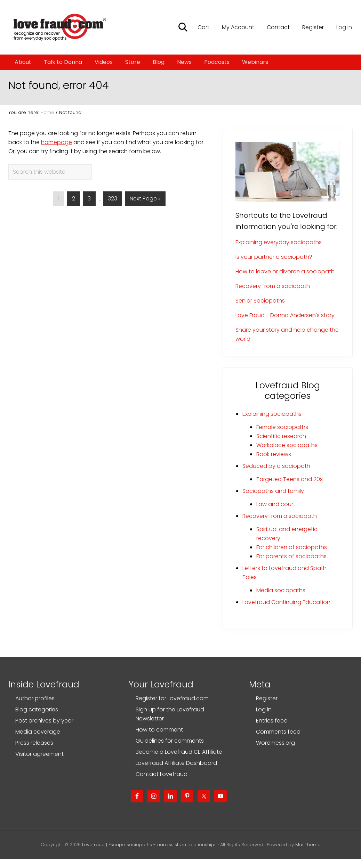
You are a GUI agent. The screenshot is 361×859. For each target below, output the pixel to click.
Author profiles (35, 698)
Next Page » (145, 200)
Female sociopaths (282, 427)
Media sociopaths (280, 590)
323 (112, 200)
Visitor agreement (39, 754)
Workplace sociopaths (287, 445)
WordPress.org (275, 743)
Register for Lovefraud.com (172, 698)
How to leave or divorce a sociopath (285, 271)
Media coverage (37, 732)
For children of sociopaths (291, 547)
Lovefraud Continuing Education (286, 602)
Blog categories (36, 709)
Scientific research (281, 436)
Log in (344, 27)
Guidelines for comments (170, 741)
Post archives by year (44, 721)
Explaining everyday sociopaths (278, 242)
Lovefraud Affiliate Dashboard (176, 763)
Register (267, 698)
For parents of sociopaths (291, 556)
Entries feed (272, 721)
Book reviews (273, 454)
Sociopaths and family (273, 491)
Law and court (275, 504)
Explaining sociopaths (272, 414)
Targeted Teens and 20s (289, 479)
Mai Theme (308, 845)
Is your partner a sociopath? (273, 257)
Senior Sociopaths (260, 301)
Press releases (34, 743)
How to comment (159, 730)
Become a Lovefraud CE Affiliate (179, 752)
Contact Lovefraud (161, 774)
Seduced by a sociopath (276, 466)
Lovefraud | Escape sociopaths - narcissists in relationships (149, 845)
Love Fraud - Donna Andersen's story (285, 315)
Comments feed (278, 732)
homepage (56, 142)
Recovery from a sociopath (272, 286)
